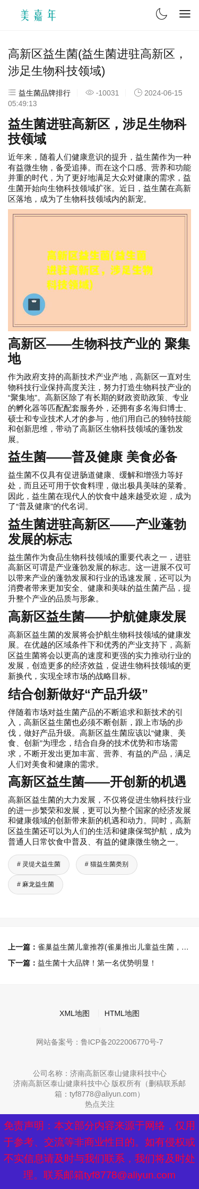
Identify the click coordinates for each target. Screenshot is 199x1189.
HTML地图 (122, 1013)
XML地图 (74, 1013)
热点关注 (100, 1104)
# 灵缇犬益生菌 (38, 864)
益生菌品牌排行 (45, 93)
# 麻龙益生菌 (35, 884)
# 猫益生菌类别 (106, 864)
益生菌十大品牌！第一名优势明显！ (97, 963)
